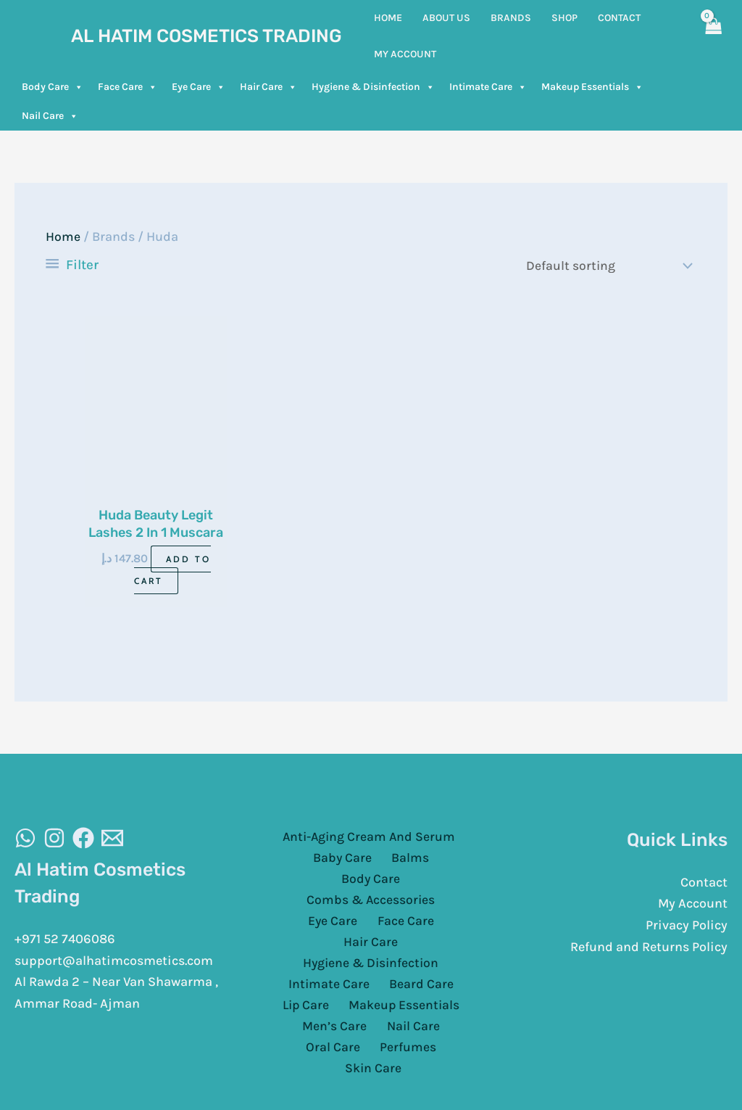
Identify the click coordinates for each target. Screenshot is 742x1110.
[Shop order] (604, 266)
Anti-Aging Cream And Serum (368, 838)
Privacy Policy (687, 926)
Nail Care (50, 116)
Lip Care (308, 967)
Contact (704, 883)
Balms (371, 860)
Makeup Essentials (592, 87)
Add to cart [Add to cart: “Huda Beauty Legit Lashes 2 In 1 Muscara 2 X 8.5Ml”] (172, 570)
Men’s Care (303, 989)
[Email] (112, 839)
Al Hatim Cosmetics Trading (206, 35)
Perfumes (339, 1010)
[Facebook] (83, 839)
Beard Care (418, 945)
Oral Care (443, 989)
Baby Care (309, 860)
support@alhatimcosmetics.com (113, 961)
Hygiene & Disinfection (373, 87)
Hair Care (268, 87)
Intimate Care (488, 87)
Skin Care (409, 1010)
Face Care (127, 87)
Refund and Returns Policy (649, 947)
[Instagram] (54, 839)
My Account (693, 905)
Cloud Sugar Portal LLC (549, 1073)
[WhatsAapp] (25, 839)
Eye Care (198, 87)
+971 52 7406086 (64, 940)
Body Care (52, 87)
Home (63, 236)
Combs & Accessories (339, 881)
